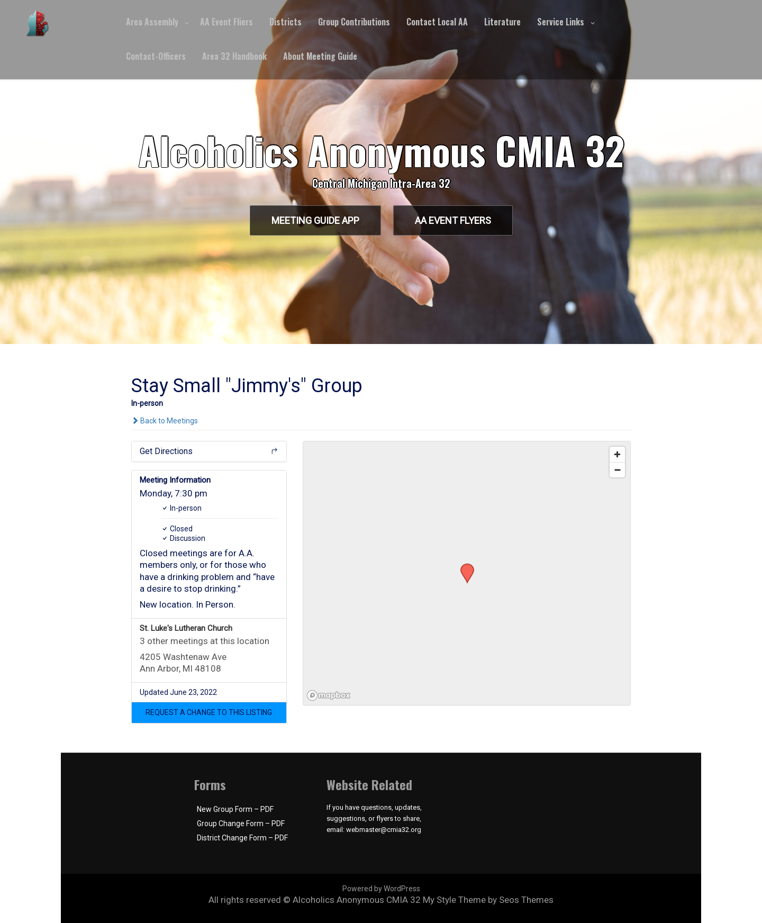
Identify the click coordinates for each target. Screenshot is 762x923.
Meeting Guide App (315, 220)
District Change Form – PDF (242, 838)
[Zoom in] (617, 454)
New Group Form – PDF (235, 809)
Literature (502, 21)
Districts (285, 21)
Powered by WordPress (381, 888)
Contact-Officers (156, 56)
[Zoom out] (617, 469)
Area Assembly (152, 21)
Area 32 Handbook (234, 56)
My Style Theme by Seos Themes (488, 899)
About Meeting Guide (320, 56)
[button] (209, 712)
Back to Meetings (164, 421)
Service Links (560, 21)
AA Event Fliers (226, 21)
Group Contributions (354, 21)
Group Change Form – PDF (241, 823)
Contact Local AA (437, 21)
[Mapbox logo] (329, 696)
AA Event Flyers (453, 220)
